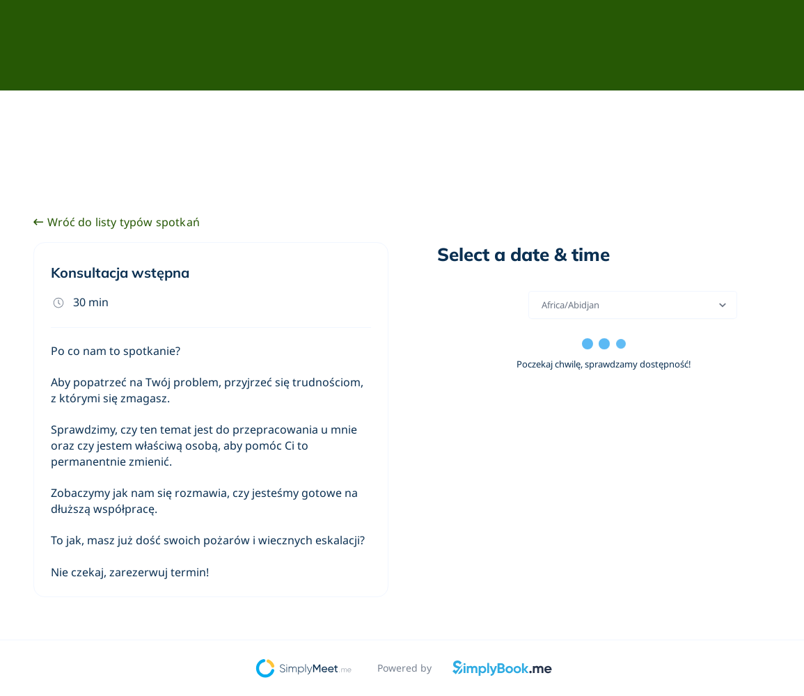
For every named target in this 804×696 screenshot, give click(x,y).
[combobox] (543, 304)
